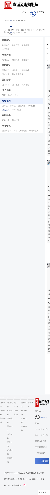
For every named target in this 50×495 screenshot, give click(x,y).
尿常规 (13, 106)
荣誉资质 (3, 420)
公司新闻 (24, 404)
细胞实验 (6, 65)
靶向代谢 (5, 120)
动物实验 (6, 55)
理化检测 (40, 30)
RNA (4, 95)
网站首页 (6, 26)
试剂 (16, 406)
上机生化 (5, 110)
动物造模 (25, 60)
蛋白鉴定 (15, 85)
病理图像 (5, 49)
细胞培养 (5, 70)
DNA (10, 95)
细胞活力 (15, 70)
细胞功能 (25, 70)
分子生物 (6, 90)
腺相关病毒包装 (20, 131)
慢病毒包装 (6, 131)
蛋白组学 (6, 80)
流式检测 (5, 74)
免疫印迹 (25, 85)
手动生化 (31, 106)
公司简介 (3, 404)
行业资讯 (24, 412)
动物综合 (5, 60)
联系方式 (31, 404)
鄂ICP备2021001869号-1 (28, 479)
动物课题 (15, 60)
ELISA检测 (16, 110)
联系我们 (25, 26)
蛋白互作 (5, 85)
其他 (16, 414)
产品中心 (8, 26)
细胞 (16, 410)
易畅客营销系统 (14, 485)
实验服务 (11, 26)
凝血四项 (21, 106)
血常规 (5, 106)
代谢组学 (6, 115)
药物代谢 (15, 120)
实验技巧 (24, 420)
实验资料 (16, 26)
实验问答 (24, 428)
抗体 (16, 402)
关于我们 (22, 26)
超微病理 (15, 45)
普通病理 (5, 45)
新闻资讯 (19, 26)
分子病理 (25, 45)
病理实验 (6, 40)
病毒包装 (6, 126)
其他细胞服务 (17, 74)
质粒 (16, 95)
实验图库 (14, 26)
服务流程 (3, 412)
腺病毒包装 (34, 131)
